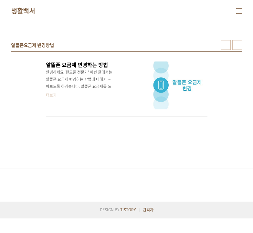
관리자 (148, 210)
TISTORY (128, 210)
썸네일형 (226, 45)
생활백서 (23, 11)
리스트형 (237, 45)
